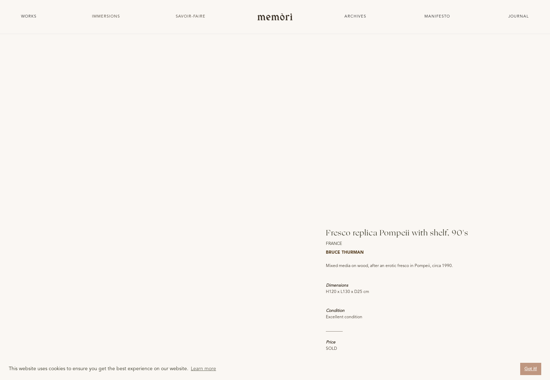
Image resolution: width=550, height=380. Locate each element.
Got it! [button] (530, 369)
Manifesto (437, 17)
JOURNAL (518, 17)
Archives (355, 17)
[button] (106, 17)
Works (28, 17)
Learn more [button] (203, 368)
